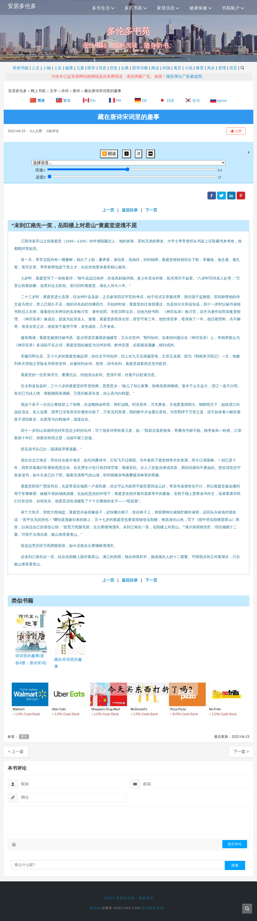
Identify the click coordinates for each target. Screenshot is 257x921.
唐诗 (76, 91)
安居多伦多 (22, 6)
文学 (53, 91)
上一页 (108, 210)
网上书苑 (38, 91)
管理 (222, 68)
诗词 (65, 91)
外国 (166, 68)
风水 (211, 68)
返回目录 (130, 210)
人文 (36, 68)
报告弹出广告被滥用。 (186, 76)
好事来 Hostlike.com (121, 908)
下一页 (151, 210)
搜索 (235, 865)
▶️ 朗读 (109, 154)
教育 (200, 68)
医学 (91, 68)
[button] (236, 131)
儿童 (80, 68)
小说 (189, 68)
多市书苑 (133, 8)
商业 (155, 68)
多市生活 (101, 8)
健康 (69, 68)
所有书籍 (20, 68)
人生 (58, 68)
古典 (125, 68)
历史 (102, 68)
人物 (47, 68)
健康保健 (198, 8)
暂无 (24, 737)
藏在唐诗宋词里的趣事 (102, 91)
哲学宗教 (140, 68)
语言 (233, 68)
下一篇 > (241, 751)
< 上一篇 (16, 751)
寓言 (177, 68)
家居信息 (166, 8)
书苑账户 (231, 8)
